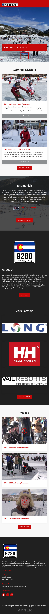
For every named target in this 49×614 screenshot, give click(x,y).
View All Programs (24, 167)
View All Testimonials (24, 220)
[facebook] (3, 594)
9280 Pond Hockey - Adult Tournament (17, 150)
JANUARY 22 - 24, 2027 (15, 47)
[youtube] (11, 594)
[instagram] (7, 594)
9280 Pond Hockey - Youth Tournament (17, 104)
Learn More (24, 295)
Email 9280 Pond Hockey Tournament (14, 586)
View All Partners (24, 397)
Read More (24, 116)
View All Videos (24, 526)
